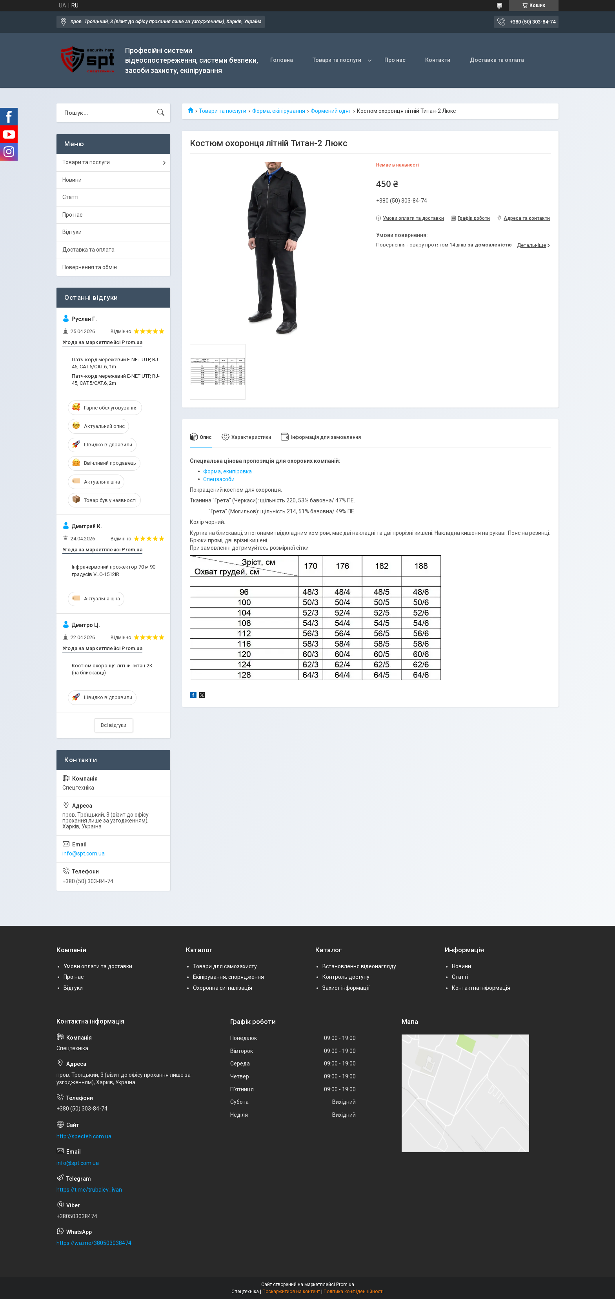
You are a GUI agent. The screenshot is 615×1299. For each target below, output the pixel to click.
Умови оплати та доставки (98, 966)
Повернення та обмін (89, 267)
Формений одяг (331, 111)
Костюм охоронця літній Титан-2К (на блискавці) (112, 669)
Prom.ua (345, 1284)
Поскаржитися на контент (291, 1291)
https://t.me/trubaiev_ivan (89, 1190)
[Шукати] (160, 112)
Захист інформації (345, 988)
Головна (281, 60)
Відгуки (72, 232)
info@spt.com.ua (83, 853)
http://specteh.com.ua (83, 1136)
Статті (70, 197)
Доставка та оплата (497, 60)
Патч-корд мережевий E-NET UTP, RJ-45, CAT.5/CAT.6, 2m (116, 379)
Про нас (395, 60)
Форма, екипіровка (227, 471)
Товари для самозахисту (225, 966)
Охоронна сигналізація (222, 988)
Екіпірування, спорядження (228, 977)
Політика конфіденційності (354, 1291)
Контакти (437, 60)
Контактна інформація (481, 988)
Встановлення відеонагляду (359, 966)
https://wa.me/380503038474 (93, 1243)
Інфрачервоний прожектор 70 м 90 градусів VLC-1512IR (113, 570)
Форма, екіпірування (278, 111)
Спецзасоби (219, 479)
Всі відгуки (113, 725)
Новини (72, 180)
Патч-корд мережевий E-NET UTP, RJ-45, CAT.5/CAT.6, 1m (116, 363)
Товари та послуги (337, 60)
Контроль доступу (345, 977)
